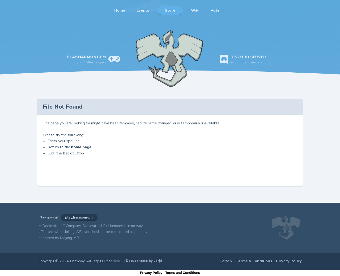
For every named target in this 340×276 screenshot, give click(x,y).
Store (170, 10)
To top (226, 261)
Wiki (195, 10)
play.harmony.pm (79, 217)
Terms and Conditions (182, 273)
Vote (215, 10)
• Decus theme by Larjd (142, 260)
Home (119, 10)
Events (142, 10)
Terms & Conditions (254, 261)
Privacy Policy (289, 261)
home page (81, 147)
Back (67, 153)
